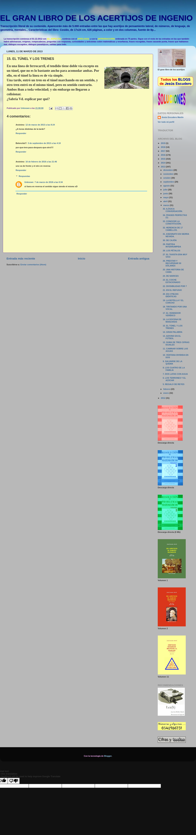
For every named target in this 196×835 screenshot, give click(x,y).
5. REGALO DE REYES (173, 384)
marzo (166, 205)
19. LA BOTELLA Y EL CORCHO (173, 301)
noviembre (168, 174)
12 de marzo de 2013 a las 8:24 (40, 125)
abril (165, 201)
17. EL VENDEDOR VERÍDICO (172, 314)
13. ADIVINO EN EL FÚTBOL (172, 337)
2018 (163, 147)
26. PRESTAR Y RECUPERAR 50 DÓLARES (172, 263)
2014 (163, 163)
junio (166, 193)
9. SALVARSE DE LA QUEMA (172, 362)
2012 (163, 398)
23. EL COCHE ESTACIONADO (171, 281)
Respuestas (24, 176)
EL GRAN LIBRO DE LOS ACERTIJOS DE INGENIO (96, 17)
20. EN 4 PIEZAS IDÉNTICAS (170, 295)
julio (165, 189)
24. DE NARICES (171, 276)
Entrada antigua (138, 258)
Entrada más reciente (21, 258)
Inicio (81, 258)
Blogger (108, 756)
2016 (163, 155)
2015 (163, 159)
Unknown (29, 182)
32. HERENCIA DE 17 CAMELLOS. (173, 229)
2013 (163, 167)
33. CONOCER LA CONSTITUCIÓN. (172, 222)
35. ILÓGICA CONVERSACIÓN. (173, 210)
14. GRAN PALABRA (172, 332)
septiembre (169, 182)
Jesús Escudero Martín (172, 117)
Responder (21, 133)
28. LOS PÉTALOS (171, 250)
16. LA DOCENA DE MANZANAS (172, 320)
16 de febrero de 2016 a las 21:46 (41, 162)
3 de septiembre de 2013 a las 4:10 (44, 143)
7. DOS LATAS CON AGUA (175, 374)
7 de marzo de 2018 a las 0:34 (49, 182)
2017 (163, 151)
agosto (166, 186)
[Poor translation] (14, 781)
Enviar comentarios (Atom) (33, 264)
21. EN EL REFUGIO (172, 290)
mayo (166, 197)
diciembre (168, 170)
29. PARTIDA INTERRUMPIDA (172, 245)
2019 (163, 143)
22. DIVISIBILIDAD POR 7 (175, 286)
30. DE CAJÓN (170, 240)
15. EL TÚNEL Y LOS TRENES (172, 327)
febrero (167, 389)
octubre (167, 178)
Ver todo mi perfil (166, 122)
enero (166, 393)
